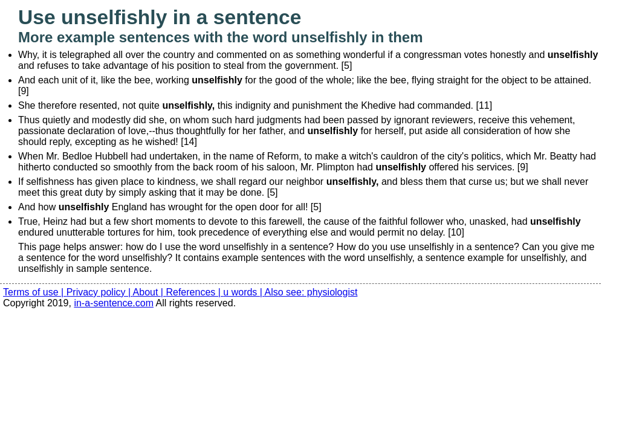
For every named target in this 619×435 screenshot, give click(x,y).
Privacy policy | (99, 292)
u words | (243, 292)
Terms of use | (34, 292)
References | (194, 292)
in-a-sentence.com (114, 303)
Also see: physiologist (311, 292)
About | (149, 292)
